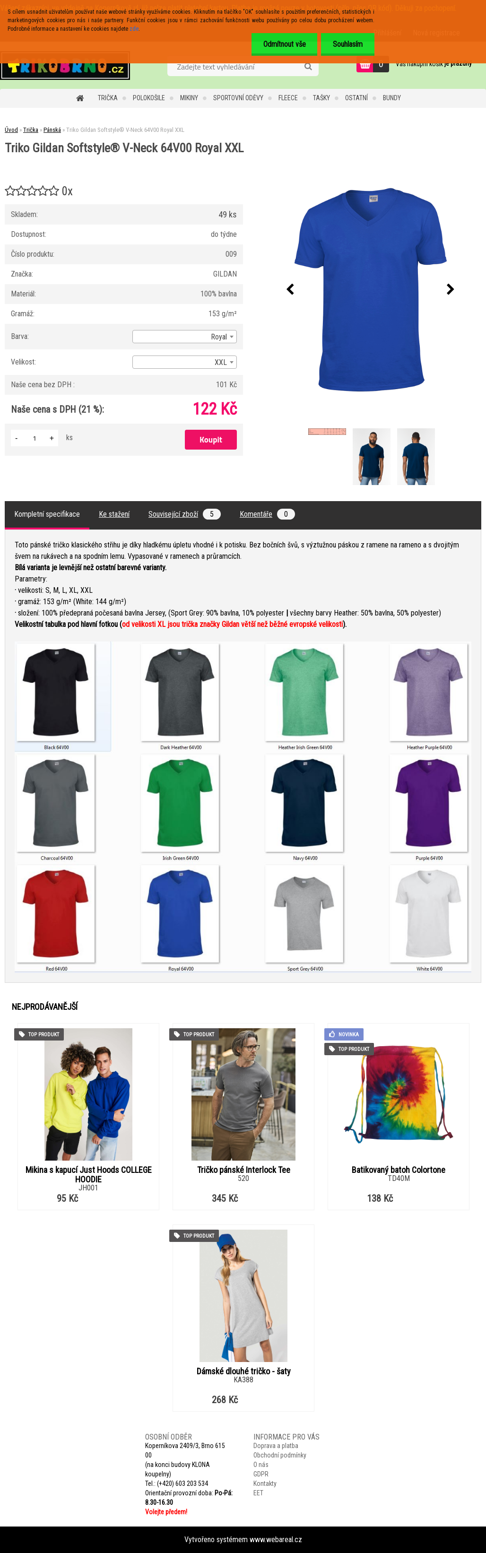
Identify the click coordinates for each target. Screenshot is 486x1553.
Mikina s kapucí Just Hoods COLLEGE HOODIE (89, 1174)
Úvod (11, 129)
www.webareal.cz (276, 1539)
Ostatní (356, 98)
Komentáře (267, 514)
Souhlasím (348, 44)
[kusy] (34, 438)
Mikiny (189, 98)
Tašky (321, 98)
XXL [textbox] (221, 362)
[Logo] (65, 65)
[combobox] (184, 336)
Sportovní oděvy (238, 98)
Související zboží (184, 514)
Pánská (52, 129)
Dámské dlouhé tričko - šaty (244, 1371)
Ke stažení (114, 514)
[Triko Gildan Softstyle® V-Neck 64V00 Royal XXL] (370, 290)
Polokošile (149, 98)
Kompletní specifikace (47, 514)
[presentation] (290, 290)
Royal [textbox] (219, 336)
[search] (308, 67)
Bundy (392, 98)
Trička (108, 98)
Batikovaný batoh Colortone (398, 1170)
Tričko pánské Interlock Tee (243, 1170)
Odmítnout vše (284, 44)
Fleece (288, 98)
